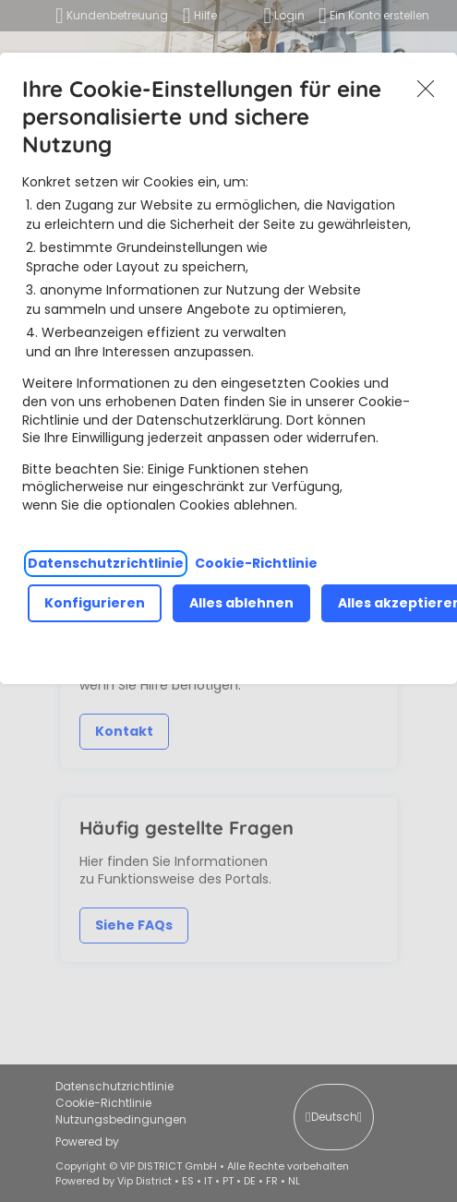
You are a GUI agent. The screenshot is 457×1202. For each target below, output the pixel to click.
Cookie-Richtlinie (256, 563)
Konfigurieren (94, 603)
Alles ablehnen (241, 603)
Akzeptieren (425, 89)
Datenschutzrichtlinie (106, 563)
